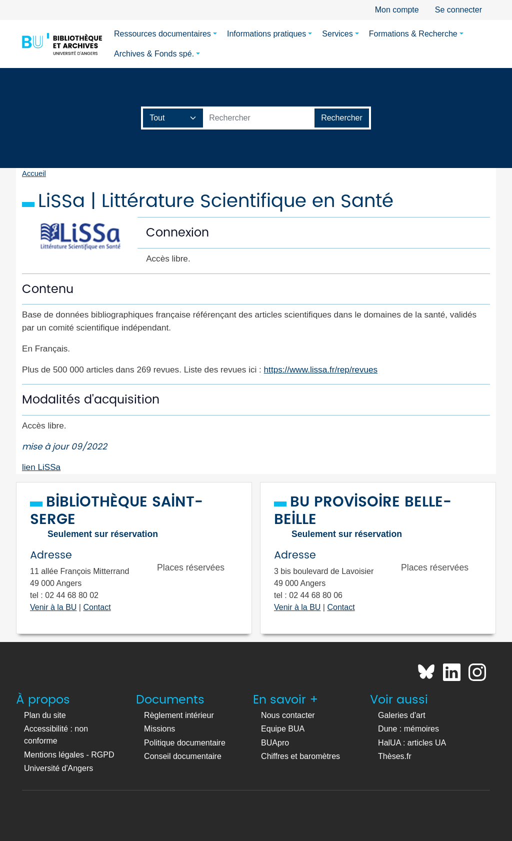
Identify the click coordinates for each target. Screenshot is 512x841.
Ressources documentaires (162, 34)
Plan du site (45, 715)
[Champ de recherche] (173, 118)
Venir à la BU (53, 607)
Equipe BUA (282, 728)
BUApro (275, 742)
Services (337, 34)
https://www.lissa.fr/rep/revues (321, 369)
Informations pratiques (266, 34)
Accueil (34, 174)
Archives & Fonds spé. (154, 54)
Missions (159, 728)
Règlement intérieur (179, 715)
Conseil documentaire (183, 756)
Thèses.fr (395, 756)
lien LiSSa (41, 467)
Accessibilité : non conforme (56, 734)
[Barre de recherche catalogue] (259, 118)
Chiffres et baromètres (300, 756)
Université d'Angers (58, 768)
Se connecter (458, 10)
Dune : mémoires (408, 728)
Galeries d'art (402, 715)
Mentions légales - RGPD (69, 754)
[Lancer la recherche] (341, 118)
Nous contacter (288, 715)
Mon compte (397, 10)
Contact (96, 607)
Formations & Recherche (413, 34)
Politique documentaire (185, 742)
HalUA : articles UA (412, 742)
